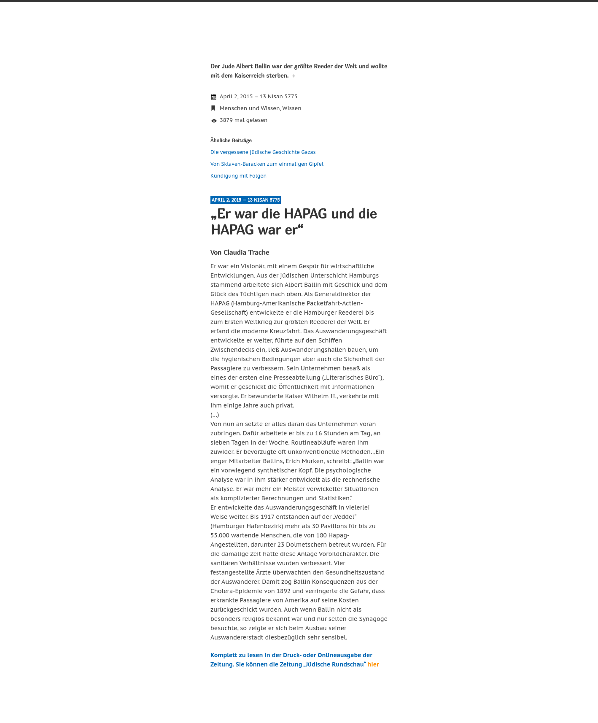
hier (373, 664)
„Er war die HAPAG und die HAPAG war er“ (293, 221)
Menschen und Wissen (250, 108)
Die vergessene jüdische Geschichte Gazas (263, 152)
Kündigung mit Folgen (238, 176)
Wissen (292, 108)
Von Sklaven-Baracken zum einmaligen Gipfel (266, 164)
